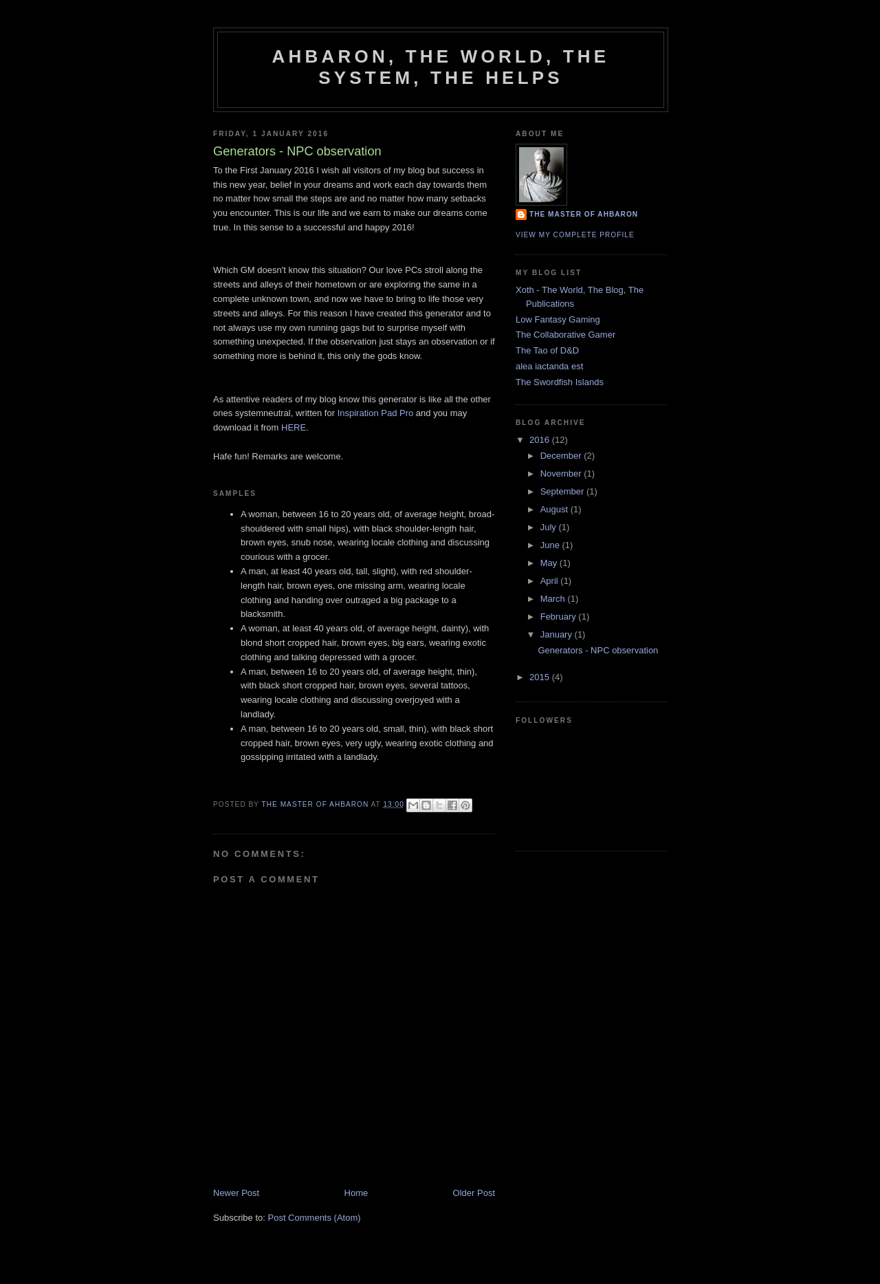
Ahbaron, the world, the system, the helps (441, 67)
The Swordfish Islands (560, 382)
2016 (540, 440)
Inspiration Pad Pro (376, 413)
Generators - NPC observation (598, 650)
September (563, 491)
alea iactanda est (549, 366)
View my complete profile (575, 235)
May (550, 563)
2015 (540, 677)
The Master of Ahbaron (583, 214)
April (550, 581)
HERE (293, 427)
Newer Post (236, 1193)
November (562, 473)
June (551, 545)
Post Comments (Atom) (314, 1217)
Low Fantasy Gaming (558, 319)
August (555, 509)
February (559, 616)
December (562, 455)
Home (356, 1193)
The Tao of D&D (547, 350)
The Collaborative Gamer (565, 334)
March (554, 599)
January (557, 634)
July (549, 527)
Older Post (474, 1193)
